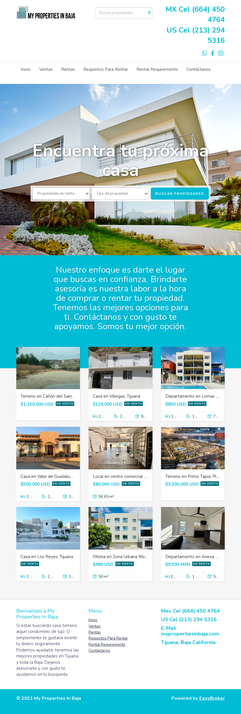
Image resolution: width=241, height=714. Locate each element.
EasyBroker (212, 698)
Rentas (68, 69)
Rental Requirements (157, 69)
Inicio (26, 69)
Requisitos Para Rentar (105, 69)
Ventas (46, 69)
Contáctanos (198, 69)
